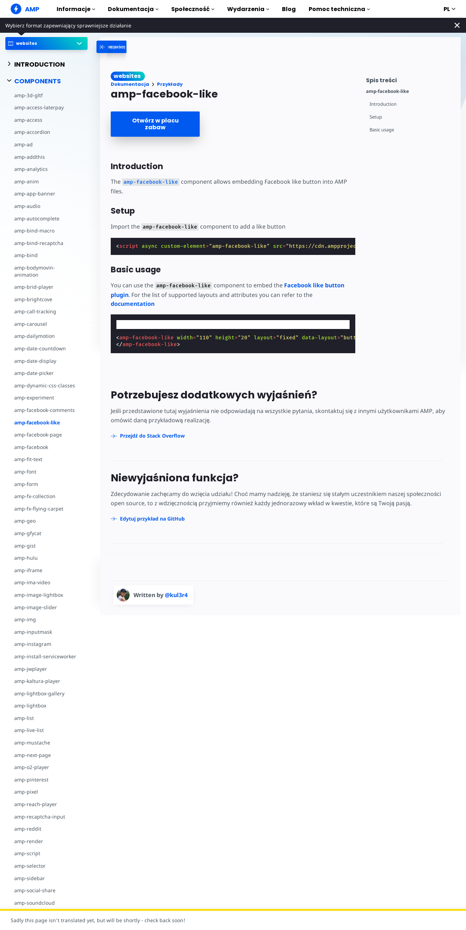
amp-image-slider (35, 607)
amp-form (26, 484)
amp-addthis (29, 156)
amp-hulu (26, 557)
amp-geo (25, 520)
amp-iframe (28, 570)
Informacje (76, 9)
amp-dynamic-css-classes (44, 385)
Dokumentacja (133, 9)
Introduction (383, 104)
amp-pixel (26, 791)
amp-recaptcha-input (39, 816)
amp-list (24, 718)
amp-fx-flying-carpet (38, 508)
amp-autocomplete (36, 218)
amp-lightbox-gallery (39, 693)
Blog (289, 9)
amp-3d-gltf (28, 95)
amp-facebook (31, 447)
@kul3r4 (176, 595)
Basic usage (382, 130)
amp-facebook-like (37, 422)
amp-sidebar (29, 878)
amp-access (28, 119)
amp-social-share (35, 890)
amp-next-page (32, 755)
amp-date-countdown (40, 348)
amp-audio (27, 206)
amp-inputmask (33, 631)
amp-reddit (27, 828)
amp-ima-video (32, 582)
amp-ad (23, 144)
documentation (133, 304)
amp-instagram (32, 644)
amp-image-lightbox (38, 594)
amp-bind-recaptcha (38, 243)
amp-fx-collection (35, 496)
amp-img (25, 619)
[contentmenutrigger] (410, 79)
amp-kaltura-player (37, 681)
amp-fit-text (28, 459)
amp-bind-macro (34, 230)
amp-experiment (34, 397)
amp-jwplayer (30, 668)
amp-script (27, 853)
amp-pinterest (31, 779)
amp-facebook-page (38, 434)
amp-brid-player (33, 286)
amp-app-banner (34, 193)
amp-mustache (32, 742)
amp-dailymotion (34, 336)
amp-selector (30, 865)
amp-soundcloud (34, 902)
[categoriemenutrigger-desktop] (131, 47)
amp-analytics (31, 169)
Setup (376, 117)
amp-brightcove (33, 299)
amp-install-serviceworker (45, 656)
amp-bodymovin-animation (34, 271)
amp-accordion (32, 132)
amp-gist (25, 545)
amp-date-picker (34, 373)
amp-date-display (35, 360)
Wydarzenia (248, 9)
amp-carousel (30, 323)
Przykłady (170, 84)
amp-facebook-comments (44, 410)
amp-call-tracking (35, 311)
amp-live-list (29, 730)
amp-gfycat (27, 533)
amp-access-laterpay (39, 107)
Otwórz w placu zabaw (155, 123)
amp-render (28, 841)
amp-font (25, 471)
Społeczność (192, 9)
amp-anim (26, 181)
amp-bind (26, 255)
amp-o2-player (31, 767)
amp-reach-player (35, 804)
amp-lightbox (30, 705)
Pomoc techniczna (339, 9)
